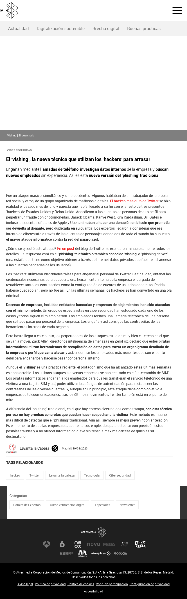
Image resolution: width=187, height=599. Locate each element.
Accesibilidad (93, 591)
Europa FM (66, 553)
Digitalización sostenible (61, 28)
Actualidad (18, 28)
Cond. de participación (112, 584)
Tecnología (92, 475)
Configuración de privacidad (150, 584)
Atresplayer (101, 553)
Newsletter (127, 505)
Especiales (102, 505)
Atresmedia (93, 532)
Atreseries (125, 544)
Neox (78, 544)
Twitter (34, 475)
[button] (174, 10)
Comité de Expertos (27, 505)
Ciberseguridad (120, 475)
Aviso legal (25, 584)
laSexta (62, 544)
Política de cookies (81, 584)
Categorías (18, 496)
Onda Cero (140, 544)
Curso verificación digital (68, 505)
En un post (65, 248)
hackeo (15, 475)
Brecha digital (105, 28)
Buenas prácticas (144, 28)
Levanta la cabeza (62, 475)
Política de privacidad (50, 584)
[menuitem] (18, 28)
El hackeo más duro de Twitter (134, 200)
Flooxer (120, 553)
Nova (93, 544)
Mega (109, 544)
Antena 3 (46, 544)
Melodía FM (82, 553)
